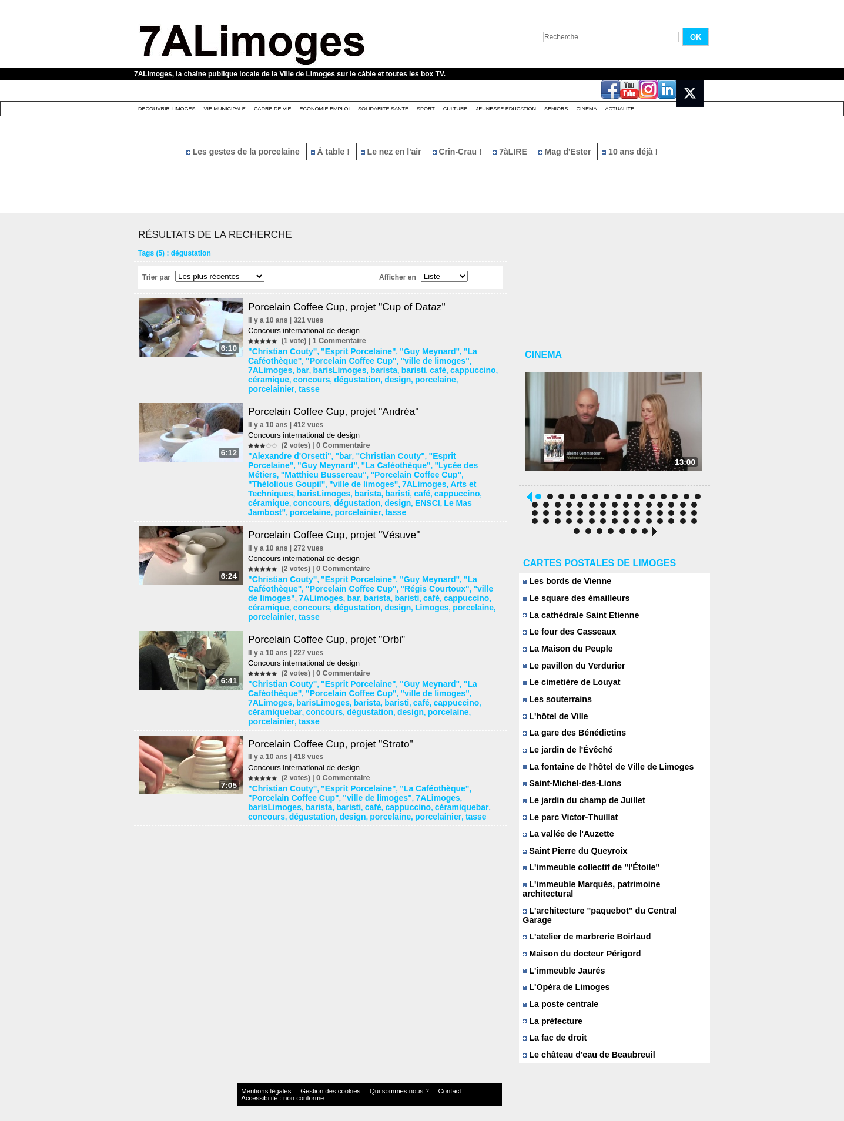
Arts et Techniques (324, 466)
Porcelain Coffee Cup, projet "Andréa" (340, 397)
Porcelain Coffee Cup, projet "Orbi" (333, 594)
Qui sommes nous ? (360, 1082)
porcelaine (295, 375)
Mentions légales (260, 1082)
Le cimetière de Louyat (567, 687)
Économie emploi (324, 109)
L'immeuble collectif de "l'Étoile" (585, 874)
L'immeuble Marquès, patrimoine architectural (609, 891)
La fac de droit (552, 1027)
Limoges (292, 573)
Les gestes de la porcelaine (244, 151)
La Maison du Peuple (564, 653)
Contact (398, 1082)
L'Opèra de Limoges (562, 976)
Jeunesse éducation (506, 109)
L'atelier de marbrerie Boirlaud (581, 925)
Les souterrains (554, 704)
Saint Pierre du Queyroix (570, 857)
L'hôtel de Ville (553, 721)
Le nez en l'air (392, 151)
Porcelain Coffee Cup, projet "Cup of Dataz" (354, 307)
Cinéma (587, 109)
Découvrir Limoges (167, 109)
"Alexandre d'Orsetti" (287, 441)
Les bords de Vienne (563, 584)
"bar (334, 441)
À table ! (331, 151)
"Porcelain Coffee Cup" (291, 359)
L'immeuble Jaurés (560, 959)
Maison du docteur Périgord (577, 942)
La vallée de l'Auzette (565, 840)
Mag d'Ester (566, 151)
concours (420, 367)
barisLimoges (476, 359)
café (311, 367)
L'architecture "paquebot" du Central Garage (607, 908)
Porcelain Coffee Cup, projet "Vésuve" (341, 504)
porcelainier (337, 375)
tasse (370, 375)
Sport (426, 109)
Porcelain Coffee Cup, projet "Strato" (337, 685)
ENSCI (451, 474)
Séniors (556, 109)
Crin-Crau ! (458, 151)
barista (263, 367)
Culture (455, 109)
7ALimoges (416, 359)
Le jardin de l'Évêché (564, 755)
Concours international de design (307, 330)
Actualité (620, 109)
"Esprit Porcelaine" (346, 351)
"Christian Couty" (281, 351)
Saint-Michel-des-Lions (568, 789)
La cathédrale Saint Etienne (576, 619)
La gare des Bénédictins (570, 738)
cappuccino (341, 367)
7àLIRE (511, 151)
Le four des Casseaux (565, 636)
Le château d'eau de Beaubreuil (583, 1045)
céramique (382, 367)
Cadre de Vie (273, 109)
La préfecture (550, 1010)
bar (443, 359)
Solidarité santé (383, 109)
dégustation (460, 367)
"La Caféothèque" (468, 351)
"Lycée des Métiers (383, 449)
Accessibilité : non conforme (445, 1082)
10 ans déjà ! (630, 151)
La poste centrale (557, 993)
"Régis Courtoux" (363, 556)
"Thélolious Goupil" (366, 458)
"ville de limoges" (363, 359)
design (263, 375)
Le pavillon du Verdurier (570, 670)
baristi (289, 367)
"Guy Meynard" (408, 351)
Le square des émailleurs (572, 602)
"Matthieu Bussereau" (456, 449)
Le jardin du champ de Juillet (579, 806)
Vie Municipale (225, 109)
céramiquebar (388, 655)
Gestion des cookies (308, 1082)
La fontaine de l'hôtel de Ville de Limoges (601, 772)
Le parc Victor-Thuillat (566, 823)
